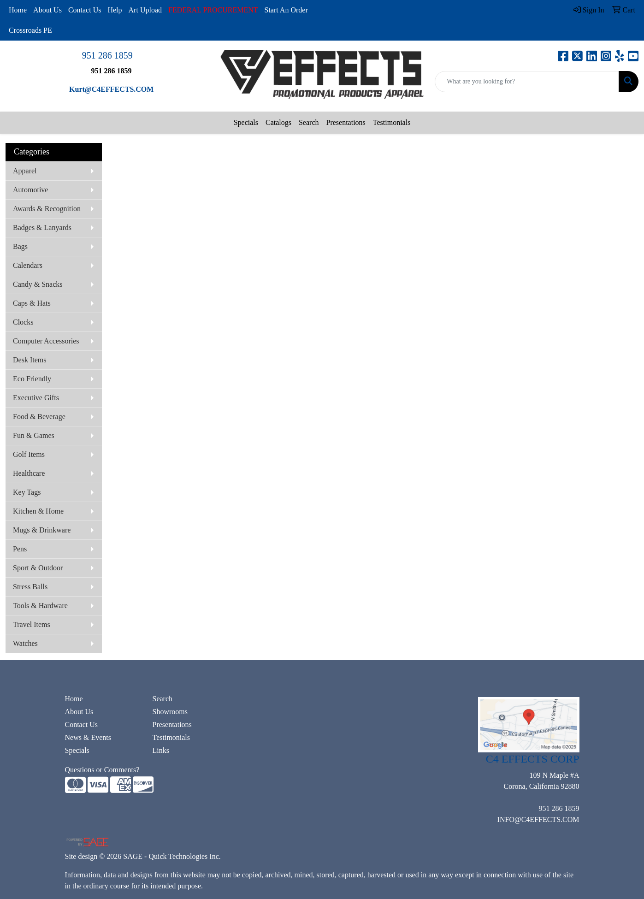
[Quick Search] (527, 81)
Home (18, 10)
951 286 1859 (107, 55)
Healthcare (29, 473)
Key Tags (27, 492)
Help (114, 10)
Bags (20, 246)
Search (309, 122)
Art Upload (145, 10)
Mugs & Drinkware (42, 530)
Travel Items (31, 624)
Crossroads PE (30, 30)
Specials (246, 122)
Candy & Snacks (38, 284)
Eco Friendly (32, 379)
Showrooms (170, 712)
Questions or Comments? (102, 770)
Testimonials (392, 122)
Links (161, 750)
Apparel (25, 171)
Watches (25, 643)
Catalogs (278, 122)
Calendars (27, 265)
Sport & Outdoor (38, 568)
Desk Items (29, 360)
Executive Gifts (36, 398)
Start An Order (286, 10)
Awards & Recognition (47, 209)
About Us (47, 10)
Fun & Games (33, 435)
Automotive (30, 190)
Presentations (345, 122)
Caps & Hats (32, 303)
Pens (20, 549)
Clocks (23, 322)
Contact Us (84, 10)
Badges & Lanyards (42, 227)
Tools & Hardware (40, 605)
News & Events (88, 737)
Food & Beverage (39, 416)
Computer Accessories (46, 341)
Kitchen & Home (38, 511)
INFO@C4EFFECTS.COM (538, 819)
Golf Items (29, 454)
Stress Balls (30, 587)
